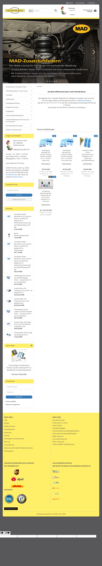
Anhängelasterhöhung (13, 106)
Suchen (19, 197)
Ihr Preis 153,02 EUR (19, 377)
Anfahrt (6, 426)
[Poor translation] (7, 535)
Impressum (8, 435)
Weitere (93, 19)
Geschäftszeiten (9, 432)
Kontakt (6, 438)
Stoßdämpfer (10, 114)
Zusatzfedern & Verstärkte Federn (19, 19)
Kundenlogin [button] (80, 3)
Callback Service (9, 429)
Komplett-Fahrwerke (12, 110)
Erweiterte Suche (19, 202)
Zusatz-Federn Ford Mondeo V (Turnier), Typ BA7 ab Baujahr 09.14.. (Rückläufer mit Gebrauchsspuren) (19, 370)
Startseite (69, 3)
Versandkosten (9, 447)
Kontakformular (11, 177)
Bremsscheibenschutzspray (14, 128)
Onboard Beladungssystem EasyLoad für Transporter (17, 123)
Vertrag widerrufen (11, 511)
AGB (5, 423)
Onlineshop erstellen (43, 517)
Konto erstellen (11, 404)
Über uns (7, 444)
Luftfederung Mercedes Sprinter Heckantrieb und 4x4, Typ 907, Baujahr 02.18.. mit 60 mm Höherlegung (45, 199)
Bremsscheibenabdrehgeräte (15, 118)
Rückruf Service (17, 180)
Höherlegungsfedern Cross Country (48, 19)
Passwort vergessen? (13, 407)
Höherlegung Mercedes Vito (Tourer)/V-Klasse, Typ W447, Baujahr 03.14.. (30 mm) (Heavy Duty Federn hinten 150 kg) (46, 158)
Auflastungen (82, 19)
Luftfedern (69, 19)
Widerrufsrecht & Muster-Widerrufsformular (18, 451)
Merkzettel (91, 3)
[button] (9, 54)
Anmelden (19, 399)
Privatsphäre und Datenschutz (14, 441)
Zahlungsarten (9, 454)
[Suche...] (31, 10)
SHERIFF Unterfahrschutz (14, 132)
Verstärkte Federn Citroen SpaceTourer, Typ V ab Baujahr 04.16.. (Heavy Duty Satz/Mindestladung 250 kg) (87, 158)
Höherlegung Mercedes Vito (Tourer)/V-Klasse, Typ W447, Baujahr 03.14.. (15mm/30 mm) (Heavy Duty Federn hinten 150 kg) (66, 158)
